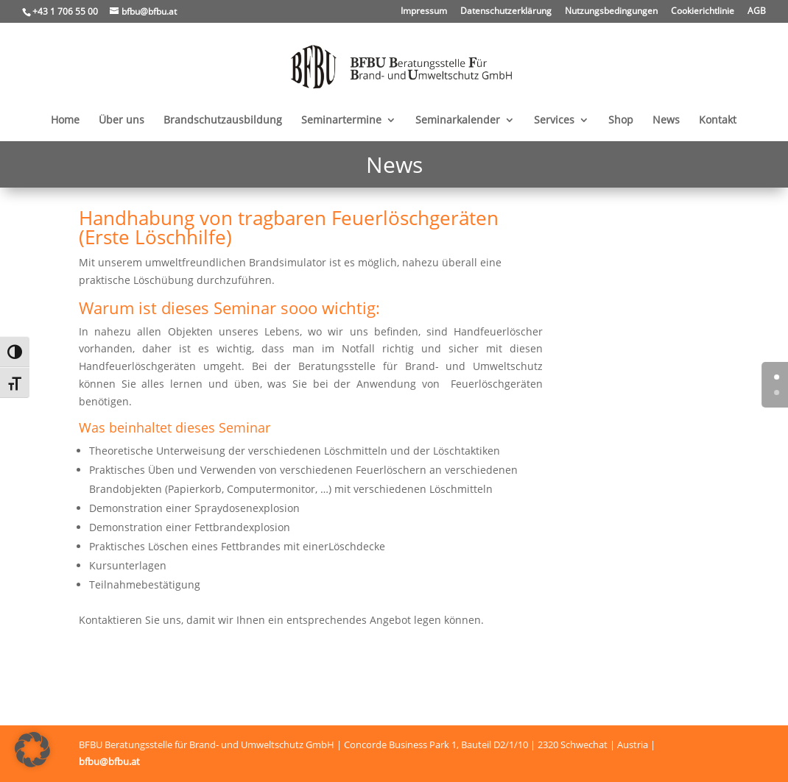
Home (65, 121)
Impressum (424, 12)
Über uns (121, 121)
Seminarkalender (457, 121)
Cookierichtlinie (702, 12)
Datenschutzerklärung (506, 12)
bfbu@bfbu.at (109, 761)
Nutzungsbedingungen (611, 12)
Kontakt (717, 121)
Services (554, 121)
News (666, 121)
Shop (620, 121)
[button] (32, 749)
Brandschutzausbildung (222, 121)
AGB (756, 12)
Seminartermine (341, 121)
